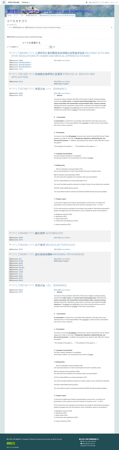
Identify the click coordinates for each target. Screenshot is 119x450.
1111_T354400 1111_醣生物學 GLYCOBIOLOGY (37, 233)
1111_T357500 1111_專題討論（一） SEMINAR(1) (39, 88)
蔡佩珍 (21, 93)
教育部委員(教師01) (25, 62)
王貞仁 (21, 274)
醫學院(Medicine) (31, 15)
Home (9, 15)
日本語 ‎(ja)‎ (25, 2)
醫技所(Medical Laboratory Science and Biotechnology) (57, 15)
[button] (86, 2)
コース (16, 15)
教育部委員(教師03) (25, 67)
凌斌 (20, 259)
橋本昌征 (21, 267)
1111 (22, 15)
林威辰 (21, 263)
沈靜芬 (21, 269)
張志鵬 (21, 261)
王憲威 (21, 272)
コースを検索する (12, 47)
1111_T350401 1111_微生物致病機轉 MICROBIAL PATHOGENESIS (47, 254)
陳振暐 (21, 280)
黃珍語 (21, 81)
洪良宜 (21, 69)
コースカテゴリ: (12, 25)
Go (51, 47)
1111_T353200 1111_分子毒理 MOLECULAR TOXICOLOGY (43, 244)
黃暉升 (21, 95)
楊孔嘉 (21, 265)
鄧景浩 (21, 278)
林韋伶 (21, 240)
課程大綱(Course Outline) (62, 60)
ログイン (114, 2)
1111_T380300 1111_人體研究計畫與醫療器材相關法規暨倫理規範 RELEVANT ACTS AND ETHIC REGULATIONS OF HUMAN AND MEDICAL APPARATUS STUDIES (60, 54)
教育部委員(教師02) (25, 65)
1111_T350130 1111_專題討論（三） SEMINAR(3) (39, 285)
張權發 (21, 60)
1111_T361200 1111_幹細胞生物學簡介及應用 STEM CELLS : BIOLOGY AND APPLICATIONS (53, 76)
